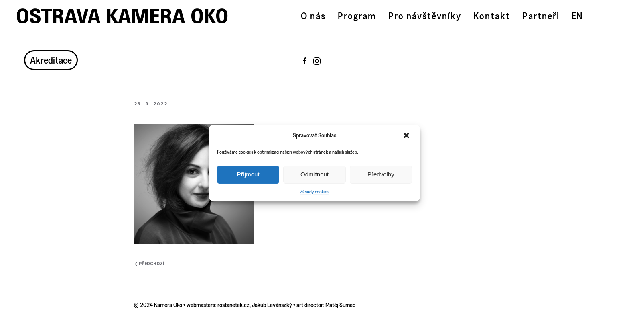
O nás (313, 15)
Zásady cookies (314, 191)
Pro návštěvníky (424, 15)
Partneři (541, 15)
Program (357, 15)
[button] (407, 135)
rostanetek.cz (233, 304)
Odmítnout (314, 174)
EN (577, 15)
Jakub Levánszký (272, 304)
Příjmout (248, 174)
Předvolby (380, 174)
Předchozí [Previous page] (149, 264)
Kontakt (491, 15)
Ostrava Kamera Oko (122, 16)
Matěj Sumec (340, 304)
